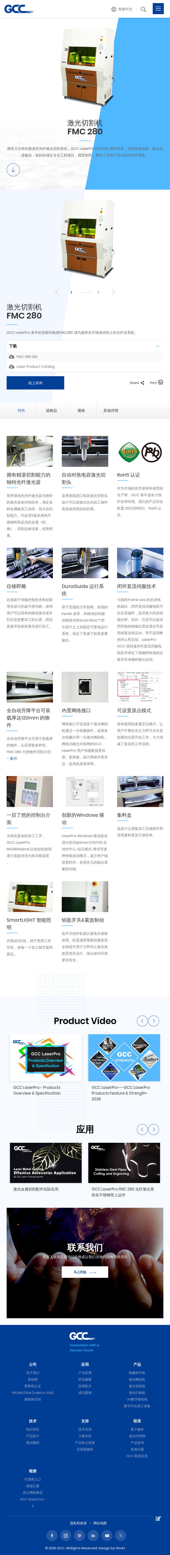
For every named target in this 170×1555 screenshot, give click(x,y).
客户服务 (137, 1429)
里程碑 (33, 1379)
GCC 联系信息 (137, 1456)
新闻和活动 (32, 1399)
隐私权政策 (78, 1523)
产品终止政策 (85, 1442)
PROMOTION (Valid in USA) (33, 1392)
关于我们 (32, 1372)
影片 (13, 758)
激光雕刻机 (137, 1379)
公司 (33, 1364)
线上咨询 (35, 382)
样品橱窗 (85, 1379)
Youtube (106, 1535)
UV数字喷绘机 (137, 1399)
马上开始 (85, 1272)
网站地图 (100, 1523)
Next (112, 291)
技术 (33, 1421)
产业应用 (85, 1372)
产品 (137, 1364)
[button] (122, 9)
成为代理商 (137, 1436)
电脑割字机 (137, 1372)
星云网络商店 (33, 1492)
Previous (57, 291)
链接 (33, 1471)
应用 (85, 1364)
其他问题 (137, 1449)
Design (104, 1548)
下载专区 (85, 1436)
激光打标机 (137, 1392)
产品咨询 (137, 1442)
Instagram (65, 1535)
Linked (93, 1535)
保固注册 (32, 1486)
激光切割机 (137, 1386)
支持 (85, 1421)
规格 (81, 410)
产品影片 (32, 1436)
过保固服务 (85, 1449)
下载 (13, 346)
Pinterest (79, 1535)
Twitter (120, 1535)
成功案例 (85, 1392)
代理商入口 (32, 1479)
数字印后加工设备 (137, 1406)
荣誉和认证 (32, 1386)
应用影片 (85, 1386)
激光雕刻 (32, 1442)
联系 (137, 1421)
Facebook (52, 1535)
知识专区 (32, 1429)
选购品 (51, 410)
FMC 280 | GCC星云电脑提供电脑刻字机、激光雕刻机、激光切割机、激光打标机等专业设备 (18, 8)
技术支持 (85, 1429)
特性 (21, 410)
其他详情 (110, 410)
